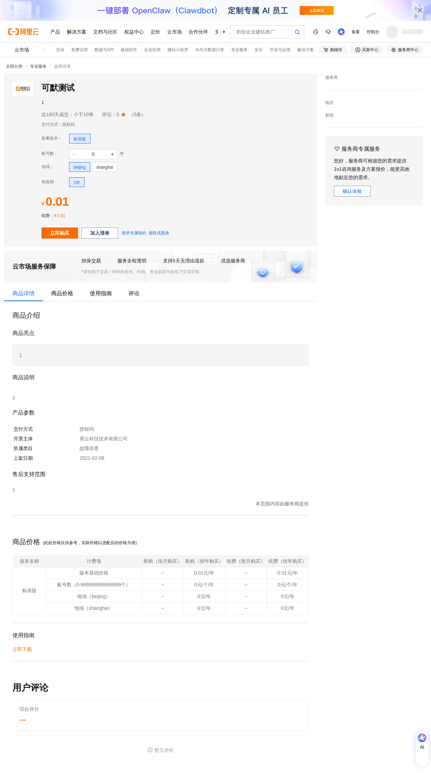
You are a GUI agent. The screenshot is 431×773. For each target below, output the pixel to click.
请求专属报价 (134, 233)
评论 (134, 293)
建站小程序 (177, 49)
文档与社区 (105, 32)
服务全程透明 (131, 260)
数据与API (104, 49)
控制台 (373, 31)
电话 (329, 102)
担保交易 (91, 260)
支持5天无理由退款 (183, 260)
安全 (259, 49)
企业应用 (152, 49)
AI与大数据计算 (209, 49)
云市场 (174, 32)
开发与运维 (280, 49)
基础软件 (129, 49)
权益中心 (134, 32)
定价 (155, 32)
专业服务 (239, 49)
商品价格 (62, 293)
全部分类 (14, 66)
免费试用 (79, 49)
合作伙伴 (198, 32)
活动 (60, 49)
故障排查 (62, 66)
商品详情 (23, 293)
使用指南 (101, 293)
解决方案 (76, 32)
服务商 (331, 77)
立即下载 (22, 649)
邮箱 (329, 115)
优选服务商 (233, 260)
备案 (356, 31)
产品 (55, 32)
